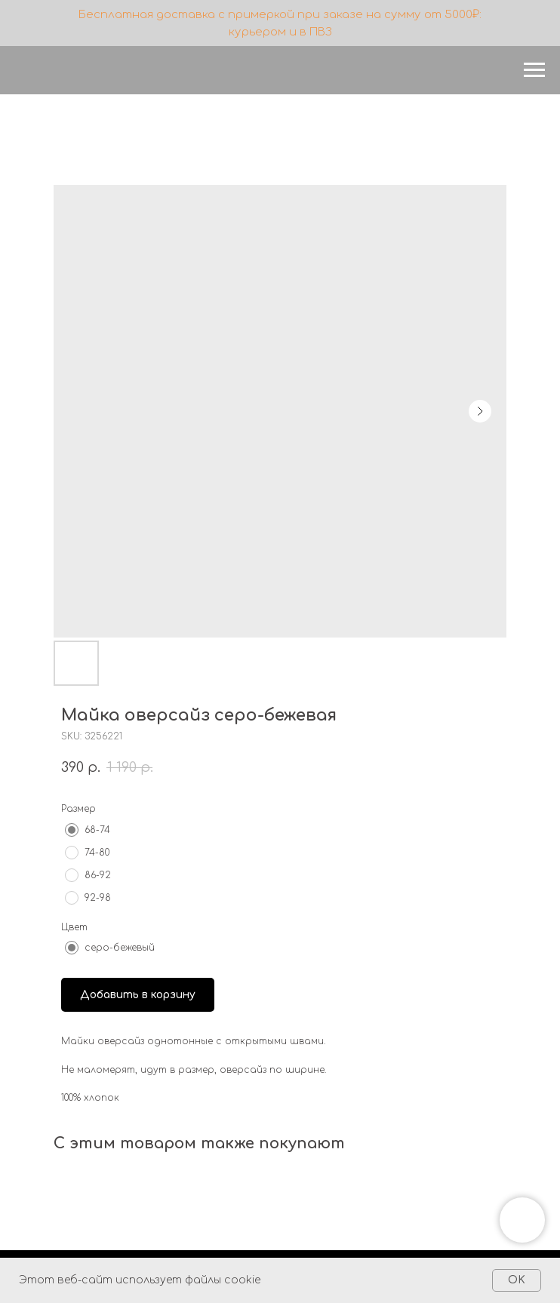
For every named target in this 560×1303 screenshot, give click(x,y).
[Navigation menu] (534, 70)
